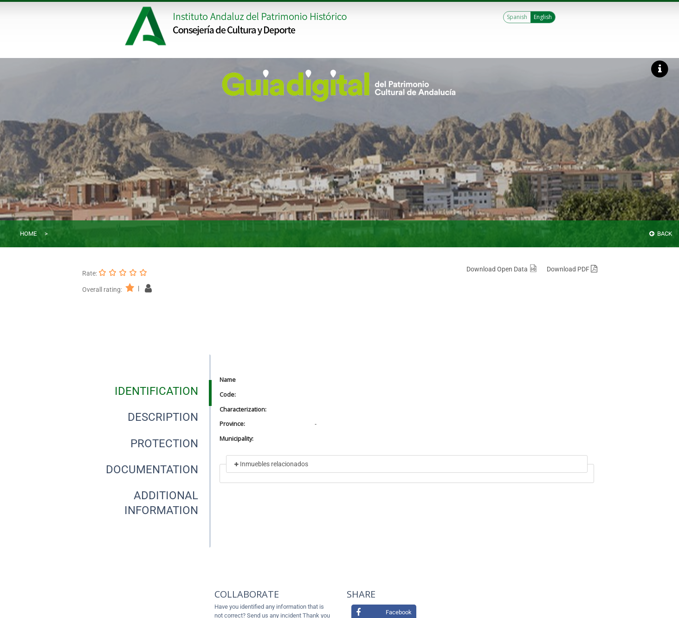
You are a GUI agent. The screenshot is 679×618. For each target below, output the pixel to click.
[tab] (156, 391)
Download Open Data (501, 269)
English (543, 17)
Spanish (517, 17)
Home (28, 233)
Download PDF (572, 269)
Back (660, 233)
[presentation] (146, 391)
